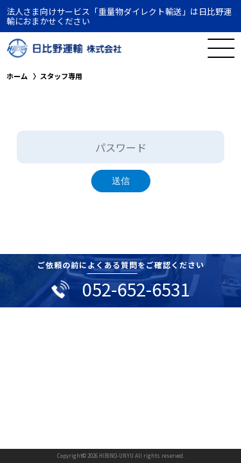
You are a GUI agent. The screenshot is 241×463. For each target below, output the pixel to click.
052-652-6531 (136, 289)
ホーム (17, 76)
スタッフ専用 (61, 76)
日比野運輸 (64, 48)
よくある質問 (112, 264)
